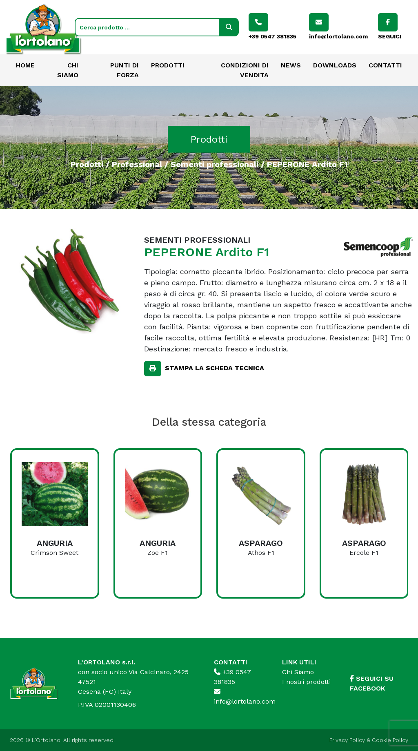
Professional (137, 164)
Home (25, 65)
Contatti (385, 65)
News (291, 65)
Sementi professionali (214, 164)
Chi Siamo (298, 672)
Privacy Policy (347, 740)
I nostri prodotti (306, 682)
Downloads (334, 65)
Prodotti (168, 65)
